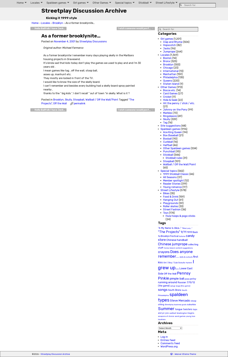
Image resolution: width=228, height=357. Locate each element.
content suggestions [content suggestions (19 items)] (184, 248)
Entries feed (168, 340)
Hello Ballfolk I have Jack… (48, 28)
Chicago (168, 67)
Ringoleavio (170, 116)
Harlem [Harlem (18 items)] (189, 263)
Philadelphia (170, 77)
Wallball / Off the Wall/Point (102, 99)
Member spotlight (173, 180)
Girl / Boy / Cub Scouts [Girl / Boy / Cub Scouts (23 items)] (174, 262)
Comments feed (170, 343)
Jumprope (169, 51)
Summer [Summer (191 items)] (166, 308)
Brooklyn (58, 22)
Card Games (170, 93)
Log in (164, 336)
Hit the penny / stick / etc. (179, 103)
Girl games (79, 2)
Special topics (123, 2)
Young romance (172, 187)
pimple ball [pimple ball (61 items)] (177, 278)
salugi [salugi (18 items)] (172, 286)
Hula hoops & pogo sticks (180, 215)
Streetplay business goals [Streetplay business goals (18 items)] (175, 305)
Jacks (166, 48)
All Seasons (170, 177)
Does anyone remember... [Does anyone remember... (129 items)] (175, 254)
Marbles (167, 112)
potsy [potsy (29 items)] (193, 279)
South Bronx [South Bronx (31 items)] (174, 290)
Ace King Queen (172, 132)
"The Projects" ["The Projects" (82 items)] (169, 232)
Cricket (167, 96)
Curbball (168, 141)
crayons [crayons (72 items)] (164, 252)
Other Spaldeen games (176, 148)
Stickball (144, 2)
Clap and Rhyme (172, 41)
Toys (165, 212)
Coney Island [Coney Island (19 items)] (169, 248)
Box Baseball (170, 135)
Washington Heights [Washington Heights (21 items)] (185, 313)
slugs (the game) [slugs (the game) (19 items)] (183, 286)
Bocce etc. (169, 90)
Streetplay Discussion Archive (84, 10)
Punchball (169, 151)
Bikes (166, 193)
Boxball (167, 138)
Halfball (167, 145)
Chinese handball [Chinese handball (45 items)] (177, 239)
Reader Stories (171, 183)
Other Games (100, 2)
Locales (35, 2)
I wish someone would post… (135, 28)
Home (20, 2)
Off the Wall (60, 103)
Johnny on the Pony (175, 109)
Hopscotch (169, 45)
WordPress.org (169, 346)
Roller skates (170, 206)
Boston (167, 58)
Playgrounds (170, 203)
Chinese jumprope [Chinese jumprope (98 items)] (172, 244)
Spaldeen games (56, 2)
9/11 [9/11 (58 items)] (183, 232)
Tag (165, 122)
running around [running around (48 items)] (167, 282)
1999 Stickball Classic (176, 174)
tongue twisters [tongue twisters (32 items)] (183, 309)
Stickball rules (174, 157)
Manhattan (169, 74)
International (171, 71)
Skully (68, 99)
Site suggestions (171, 125)
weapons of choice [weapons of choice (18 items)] (166, 316)
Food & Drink (170, 196)
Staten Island (171, 83)
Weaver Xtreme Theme (185, 354)
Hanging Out (170, 199)
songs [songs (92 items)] (163, 290)
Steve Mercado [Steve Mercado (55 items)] (180, 300)
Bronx (166, 61)
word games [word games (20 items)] (180, 316)
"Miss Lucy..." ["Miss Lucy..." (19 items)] (187, 228)
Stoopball (78, 99)
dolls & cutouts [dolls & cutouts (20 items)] (186, 257)
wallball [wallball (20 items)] (172, 313)
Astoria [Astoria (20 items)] (182, 236)
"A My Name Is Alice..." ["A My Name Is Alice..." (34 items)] (169, 228)
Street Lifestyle (165, 2)
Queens (167, 80)
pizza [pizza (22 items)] (187, 279)
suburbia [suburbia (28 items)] (191, 304)
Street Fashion (172, 209)
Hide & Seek (170, 99)
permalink (79, 103)
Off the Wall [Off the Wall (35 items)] (170, 273)
